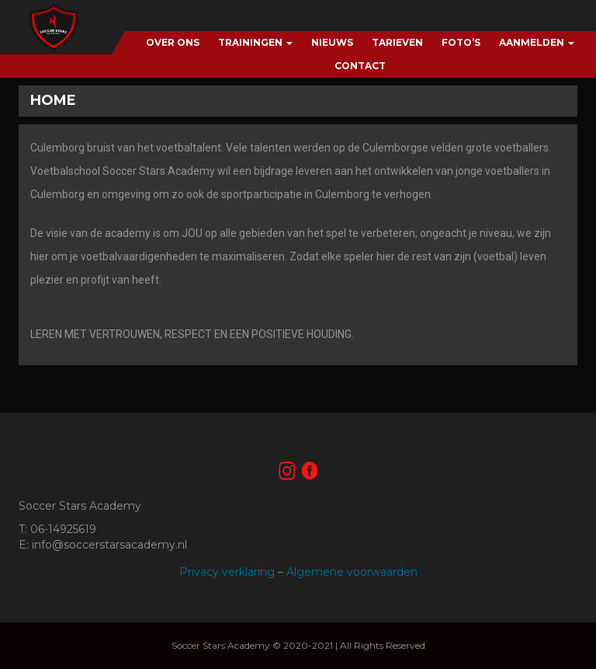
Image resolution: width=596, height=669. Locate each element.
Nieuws (332, 42)
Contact (360, 65)
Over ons (172, 42)
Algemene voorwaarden (352, 572)
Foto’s (461, 42)
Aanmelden (536, 42)
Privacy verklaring (227, 572)
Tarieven (397, 42)
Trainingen (255, 42)
